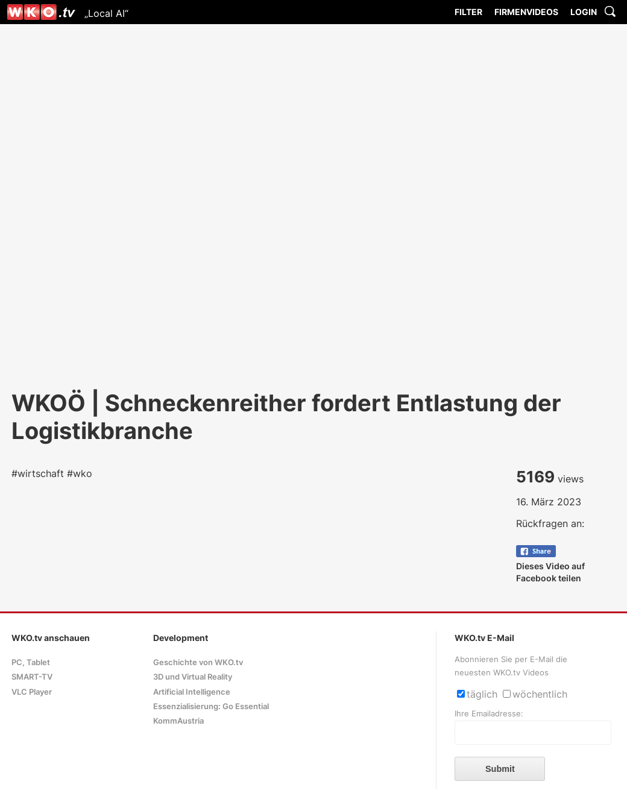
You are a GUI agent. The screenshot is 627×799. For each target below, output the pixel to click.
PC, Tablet (30, 662)
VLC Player (31, 691)
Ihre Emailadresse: (489, 713)
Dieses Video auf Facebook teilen (550, 566)
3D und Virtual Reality (192, 676)
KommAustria (178, 720)
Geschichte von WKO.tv (198, 662)
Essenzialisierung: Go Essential (211, 706)
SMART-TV (31, 676)
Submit (500, 769)
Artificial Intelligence (191, 691)
